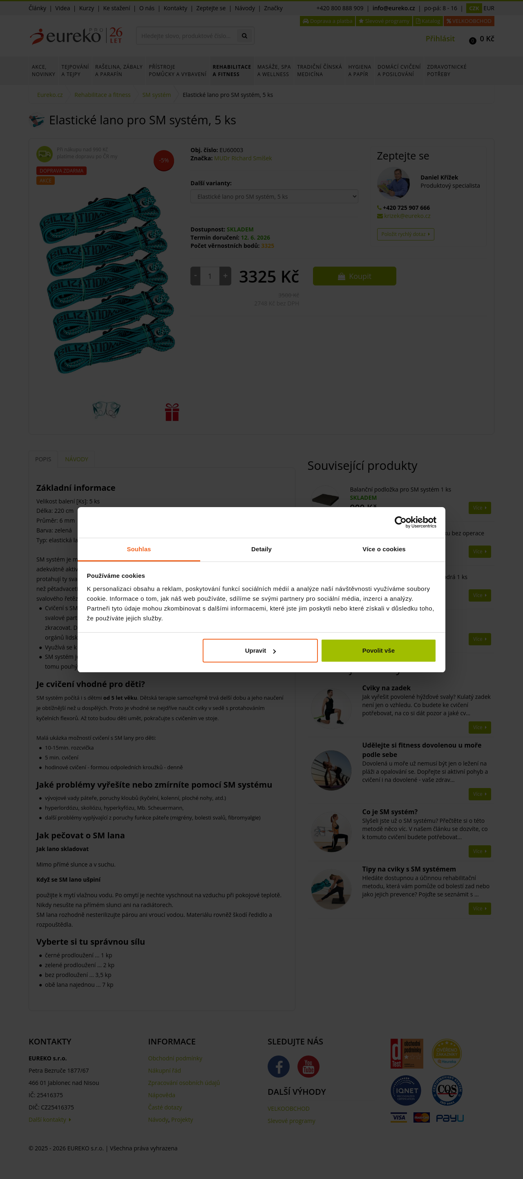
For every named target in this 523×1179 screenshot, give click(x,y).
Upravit (260, 650)
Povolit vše (378, 650)
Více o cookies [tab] (384, 549)
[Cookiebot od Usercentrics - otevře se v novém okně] (400, 522)
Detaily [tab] (261, 549)
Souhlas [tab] (139, 549)
